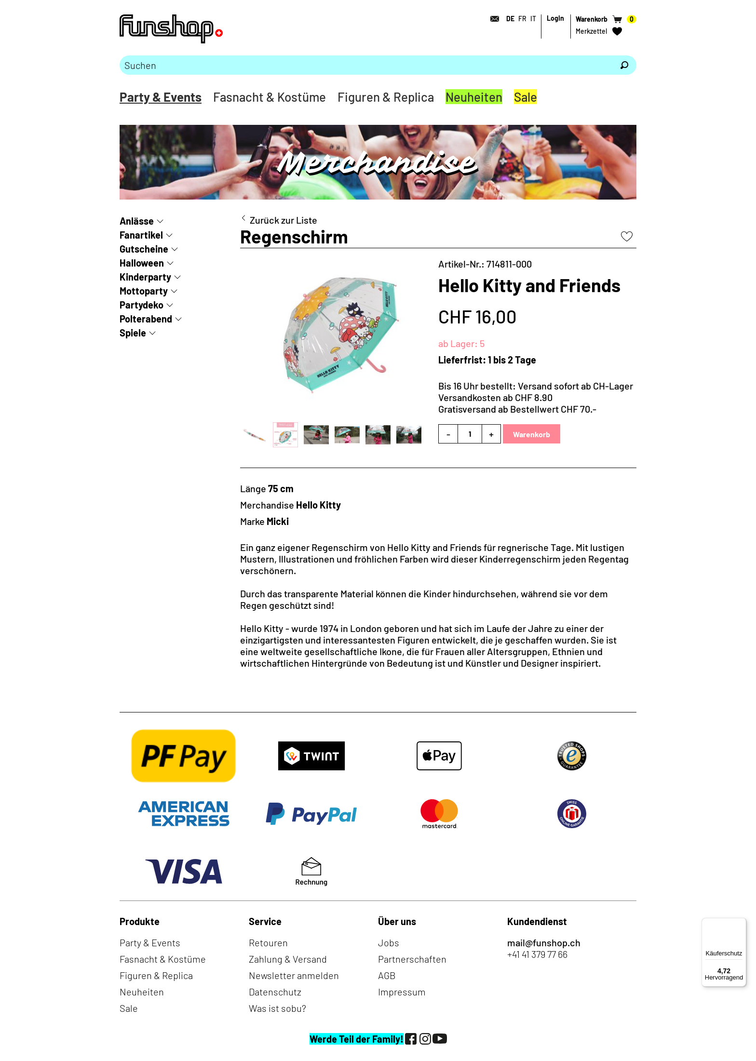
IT (533, 18)
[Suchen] (624, 65)
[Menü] (740, 923)
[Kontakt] (492, 19)
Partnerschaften (412, 959)
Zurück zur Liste (283, 220)
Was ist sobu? (277, 1008)
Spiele (133, 332)
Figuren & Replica (386, 96)
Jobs (388, 942)
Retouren (268, 942)
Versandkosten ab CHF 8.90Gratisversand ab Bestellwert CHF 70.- (517, 403)
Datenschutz (275, 991)
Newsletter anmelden (294, 975)
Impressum (402, 991)
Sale (525, 96)
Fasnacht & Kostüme (269, 96)
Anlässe (137, 221)
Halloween (142, 263)
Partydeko (141, 304)
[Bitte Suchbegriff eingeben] (366, 65)
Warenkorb (531, 434)
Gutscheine (144, 249)
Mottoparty (144, 290)
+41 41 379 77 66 (537, 954)
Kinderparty (145, 276)
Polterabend (146, 318)
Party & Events (161, 96)
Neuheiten (474, 96)
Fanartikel (141, 235)
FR (522, 18)
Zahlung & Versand (288, 959)
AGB (387, 975)
